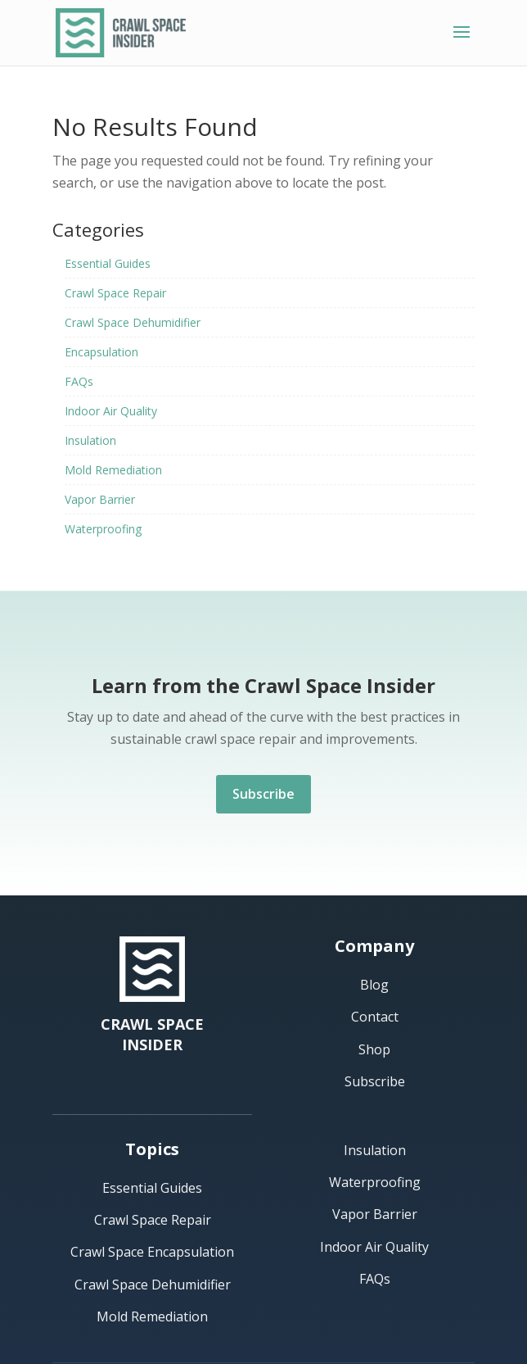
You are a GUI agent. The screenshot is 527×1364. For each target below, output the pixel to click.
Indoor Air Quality (111, 411)
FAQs (79, 381)
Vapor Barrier (100, 499)
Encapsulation (101, 352)
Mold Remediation (113, 470)
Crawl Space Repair (115, 293)
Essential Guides (108, 263)
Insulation (90, 440)
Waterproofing (103, 529)
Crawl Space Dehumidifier (132, 322)
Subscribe (263, 794)
